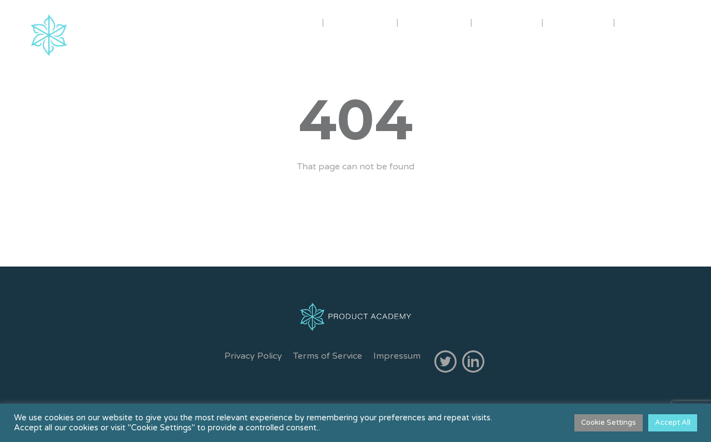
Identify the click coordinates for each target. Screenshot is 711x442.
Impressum (396, 355)
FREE (641, 22)
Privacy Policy (253, 355)
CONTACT (579, 22)
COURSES (434, 22)
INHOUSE (508, 22)
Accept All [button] (672, 422)
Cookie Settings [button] (608, 422)
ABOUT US (283, 22)
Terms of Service (327, 355)
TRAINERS (361, 22)
